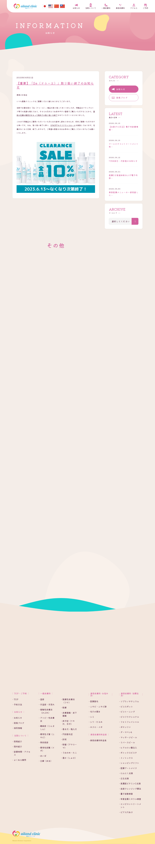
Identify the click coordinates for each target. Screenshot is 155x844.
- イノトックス (126, 757)
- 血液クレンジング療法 (130, 788)
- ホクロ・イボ (95, 727)
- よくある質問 (19, 759)
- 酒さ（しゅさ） (69, 757)
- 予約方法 (17, 704)
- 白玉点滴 (124, 778)
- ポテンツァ (125, 727)
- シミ (91, 716)
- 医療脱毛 (93, 701)
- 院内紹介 (17, 746)
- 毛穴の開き (94, 711)
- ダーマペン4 (125, 732)
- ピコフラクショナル (129, 716)
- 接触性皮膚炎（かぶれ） (45, 711)
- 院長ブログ (18, 723)
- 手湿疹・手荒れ (46, 704)
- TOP (15, 699)
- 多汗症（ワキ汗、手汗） (68, 722)
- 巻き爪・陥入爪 (69, 729)
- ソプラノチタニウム (129, 701)
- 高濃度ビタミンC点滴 (130, 783)
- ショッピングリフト (129, 762)
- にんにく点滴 (126, 773)
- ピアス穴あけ (126, 812)
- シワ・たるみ (95, 721)
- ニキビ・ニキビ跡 (98, 706)
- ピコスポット (126, 706)
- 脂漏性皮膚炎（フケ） (68, 701)
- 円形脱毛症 (67, 734)
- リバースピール (127, 742)
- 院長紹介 (17, 741)
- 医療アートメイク (128, 768)
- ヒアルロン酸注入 (128, 747)
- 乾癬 (64, 707)
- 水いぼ (42, 755)
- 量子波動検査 (126, 793)
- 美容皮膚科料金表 (98, 740)
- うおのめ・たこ (69, 752)
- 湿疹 (41, 699)
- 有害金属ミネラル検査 (130, 798)
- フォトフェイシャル (129, 721)
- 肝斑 (64, 739)
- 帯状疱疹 (43, 742)
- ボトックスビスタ (128, 752)
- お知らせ (17, 717)
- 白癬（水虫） (45, 760)
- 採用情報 (17, 728)
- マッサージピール (128, 737)
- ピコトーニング (127, 711)
